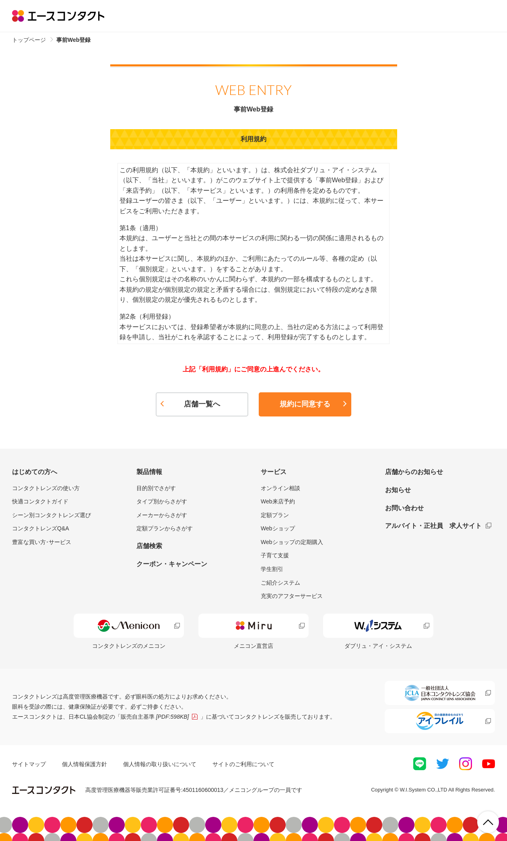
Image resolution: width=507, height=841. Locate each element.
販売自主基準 (155, 716)
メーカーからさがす (161, 515)
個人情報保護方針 (84, 764)
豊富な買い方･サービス (41, 542)
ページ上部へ (488, 822)
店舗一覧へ (202, 404)
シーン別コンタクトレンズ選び (51, 515)
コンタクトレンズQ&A (40, 528)
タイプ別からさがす (161, 501)
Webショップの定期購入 (292, 542)
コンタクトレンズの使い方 (46, 488)
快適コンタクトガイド (40, 501)
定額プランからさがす (164, 528)
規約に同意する (305, 404)
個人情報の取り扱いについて (159, 764)
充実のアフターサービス (292, 596)
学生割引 (272, 569)
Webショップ (278, 528)
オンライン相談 (280, 488)
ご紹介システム (280, 582)
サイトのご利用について (243, 764)
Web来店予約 (278, 501)
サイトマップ (29, 764)
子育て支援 (275, 555)
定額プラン (275, 515)
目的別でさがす (156, 488)
